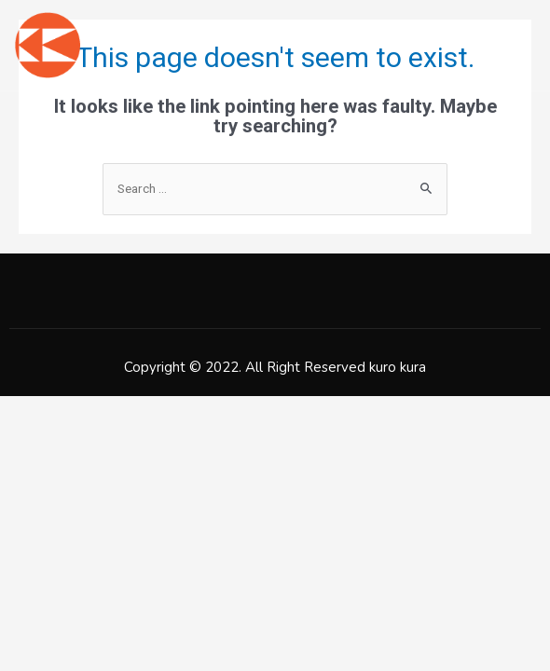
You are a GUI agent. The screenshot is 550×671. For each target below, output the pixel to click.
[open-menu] (525, 45)
